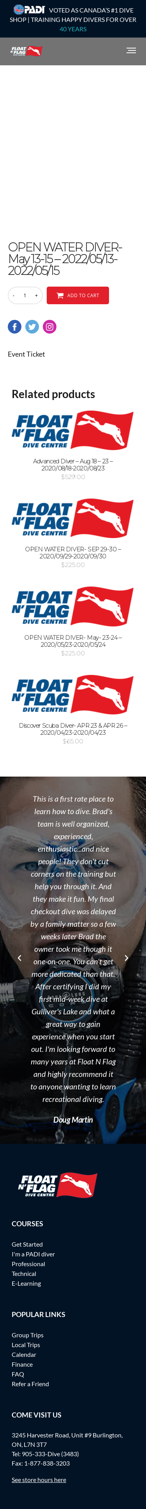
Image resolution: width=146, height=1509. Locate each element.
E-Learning (26, 1283)
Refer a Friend (30, 1383)
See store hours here (39, 1479)
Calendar (24, 1354)
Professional (28, 1263)
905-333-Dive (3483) (50, 1453)
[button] (19, 958)
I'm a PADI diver (33, 1254)
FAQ (18, 1374)
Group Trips (28, 1335)
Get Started (27, 1244)
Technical (24, 1273)
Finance (22, 1364)
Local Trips (26, 1344)
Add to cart (83, 295)
